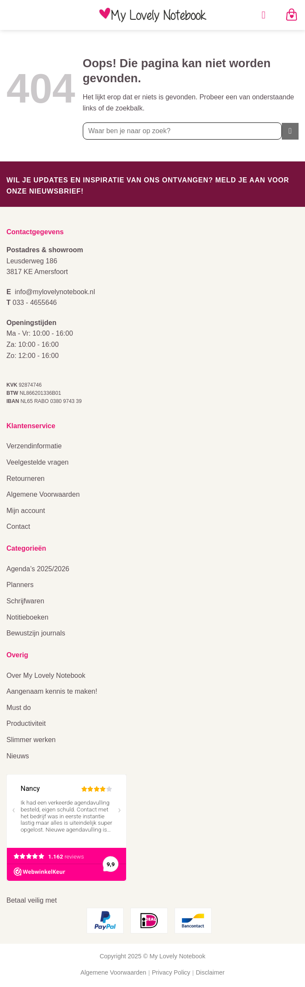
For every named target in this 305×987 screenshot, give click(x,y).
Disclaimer (210, 972)
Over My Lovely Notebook (45, 675)
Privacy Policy (171, 972)
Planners (19, 584)
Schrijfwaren (25, 601)
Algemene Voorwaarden (43, 494)
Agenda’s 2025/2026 (37, 569)
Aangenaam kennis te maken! (51, 691)
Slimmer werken (31, 739)
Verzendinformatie (34, 446)
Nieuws (17, 756)
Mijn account (25, 510)
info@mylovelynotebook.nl (55, 291)
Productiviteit (26, 723)
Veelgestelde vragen (37, 462)
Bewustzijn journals (35, 633)
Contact (18, 526)
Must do (18, 707)
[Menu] (267, 14)
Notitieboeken (27, 617)
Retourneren (25, 478)
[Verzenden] (290, 131)
